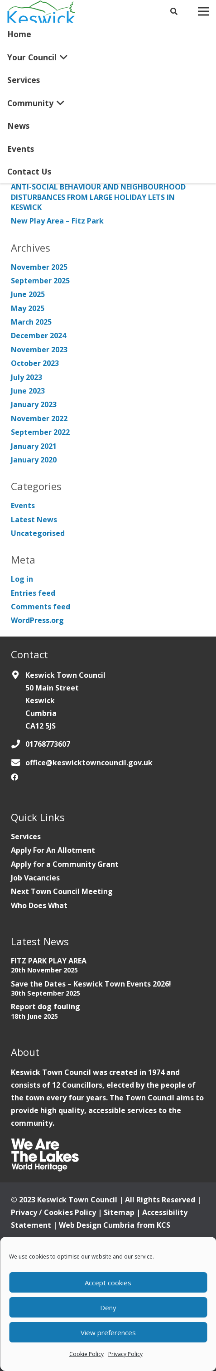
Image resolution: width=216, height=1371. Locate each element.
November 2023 (39, 350)
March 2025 (31, 322)
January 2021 (34, 446)
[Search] (174, 11)
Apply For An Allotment (53, 850)
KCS (163, 1225)
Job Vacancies (35, 878)
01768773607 (47, 744)
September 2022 (40, 432)
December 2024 (38, 335)
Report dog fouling (45, 1006)
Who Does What (39, 905)
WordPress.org (37, 620)
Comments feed (40, 607)
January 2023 (34, 404)
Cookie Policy (86, 1354)
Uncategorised (38, 533)
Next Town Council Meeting (62, 891)
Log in (22, 579)
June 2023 (28, 391)
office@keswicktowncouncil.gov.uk (89, 763)
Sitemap (119, 1212)
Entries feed (33, 593)
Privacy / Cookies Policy (53, 1212)
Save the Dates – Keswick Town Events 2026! (91, 984)
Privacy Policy (125, 1354)
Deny (108, 1307)
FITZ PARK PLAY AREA (48, 961)
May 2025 (27, 308)
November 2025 (39, 267)
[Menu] (203, 11)
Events (23, 505)
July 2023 (26, 377)
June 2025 (28, 294)
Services (26, 836)
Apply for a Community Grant (65, 864)
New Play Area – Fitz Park (57, 221)
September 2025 (40, 281)
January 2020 (34, 460)
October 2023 (35, 363)
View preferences (108, 1332)
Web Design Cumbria (96, 1225)
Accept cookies (108, 1282)
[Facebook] (14, 777)
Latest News (34, 520)
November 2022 (39, 418)
